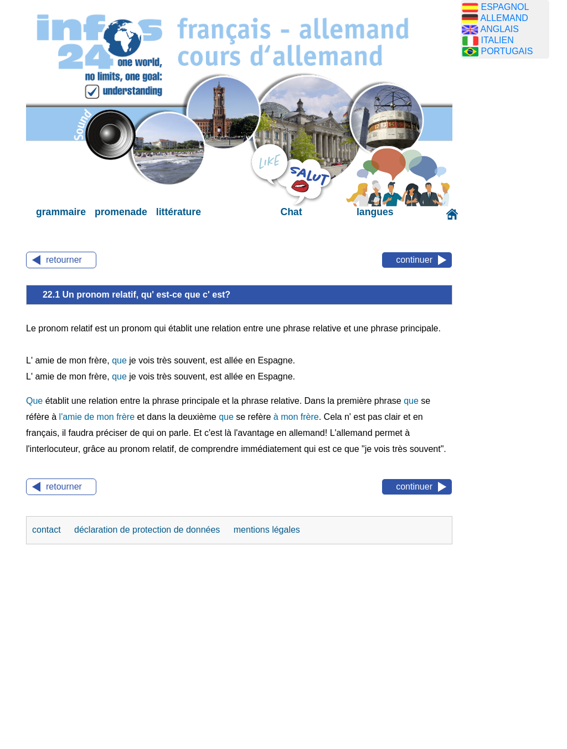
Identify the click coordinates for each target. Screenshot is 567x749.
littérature (178, 211)
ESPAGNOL (505, 7)
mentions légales (267, 529)
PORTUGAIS (507, 51)
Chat (291, 211)
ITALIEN (497, 40)
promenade (121, 211)
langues (375, 211)
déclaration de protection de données (148, 529)
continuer (414, 259)
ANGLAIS (500, 29)
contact (47, 529)
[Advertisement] (513, 241)
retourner (64, 259)
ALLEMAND (504, 18)
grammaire (61, 211)
